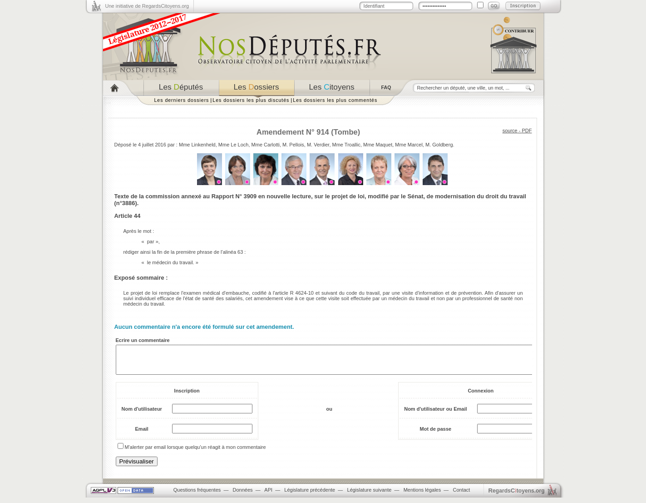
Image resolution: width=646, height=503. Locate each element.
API (268, 495)
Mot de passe (436, 434)
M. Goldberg (439, 144)
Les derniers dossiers (181, 100)
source (510, 130)
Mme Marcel (409, 144)
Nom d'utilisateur (142, 414)
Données (243, 495)
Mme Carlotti (265, 144)
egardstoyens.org (516, 496)
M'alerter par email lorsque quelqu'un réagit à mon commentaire (195, 452)
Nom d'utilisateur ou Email (435, 414)
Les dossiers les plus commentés (335, 100)
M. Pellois (293, 144)
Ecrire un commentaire (143, 340)
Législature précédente (309, 495)
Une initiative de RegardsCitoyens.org (147, 6)
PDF (527, 130)
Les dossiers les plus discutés (250, 100)
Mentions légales (422, 495)
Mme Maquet (377, 144)
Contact (461, 495)
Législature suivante (369, 495)
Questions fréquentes (197, 495)
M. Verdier (318, 144)
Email (141, 434)
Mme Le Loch (233, 144)
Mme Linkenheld (197, 144)
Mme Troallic (346, 144)
